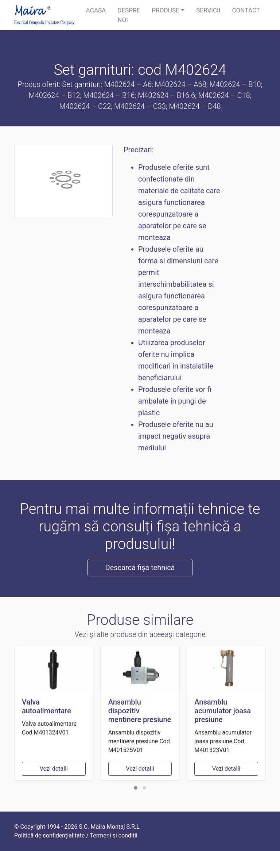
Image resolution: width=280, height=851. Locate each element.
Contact (246, 10)
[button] (135, 787)
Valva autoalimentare (46, 706)
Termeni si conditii (113, 835)
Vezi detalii (54, 768)
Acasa (96, 10)
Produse (165, 10)
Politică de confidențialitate (49, 835)
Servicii (208, 10)
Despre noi (128, 15)
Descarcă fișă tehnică (140, 567)
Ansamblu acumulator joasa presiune (222, 711)
